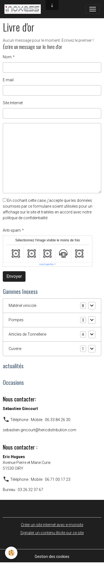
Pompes (16, 320)
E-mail (8, 80)
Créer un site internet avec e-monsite (52, 525)
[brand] (23, 9)
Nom (7, 57)
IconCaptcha (46, 264)
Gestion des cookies (52, 556)
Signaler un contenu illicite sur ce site (52, 533)
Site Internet (13, 103)
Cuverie (15, 348)
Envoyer (14, 276)
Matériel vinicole (22, 305)
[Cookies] (11, 553)
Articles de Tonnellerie (27, 334)
